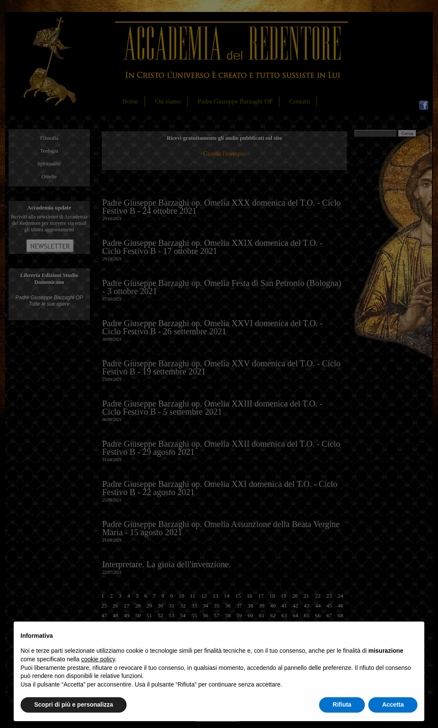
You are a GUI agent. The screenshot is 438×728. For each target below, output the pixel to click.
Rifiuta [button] (342, 704)
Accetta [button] (393, 704)
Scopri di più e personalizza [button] (73, 704)
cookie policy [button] (98, 659)
